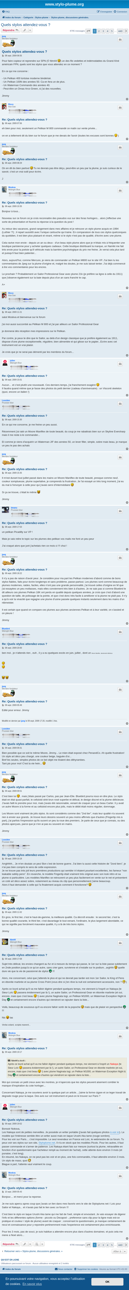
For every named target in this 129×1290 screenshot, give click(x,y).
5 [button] (111, 31)
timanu (14, 508)
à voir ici (114, 1132)
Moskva (12, 187)
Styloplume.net (47, 1142)
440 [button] (120, 31)
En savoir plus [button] (32, 1284)
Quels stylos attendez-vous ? (25, 25)
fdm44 (13, 940)
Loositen (6, 400)
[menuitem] (6, 11)
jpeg (4, 36)
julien (12, 361)
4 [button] (107, 31)
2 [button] (99, 31)
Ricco (10, 104)
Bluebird (6, 629)
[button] (88, 31)
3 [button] (103, 31)
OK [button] (107, 1281)
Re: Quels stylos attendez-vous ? (24, 119)
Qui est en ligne (10, 1260)
